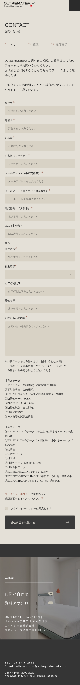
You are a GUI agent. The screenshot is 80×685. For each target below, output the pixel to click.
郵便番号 (11, 248)
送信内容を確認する (40, 522)
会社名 (10, 102)
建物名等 (10, 300)
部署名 (10, 120)
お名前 (10, 138)
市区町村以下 (12, 283)
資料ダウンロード (29, 602)
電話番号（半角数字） (19, 208)
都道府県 (11, 266)
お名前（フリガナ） (17, 155)
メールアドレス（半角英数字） (24, 173)
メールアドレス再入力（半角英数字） (28, 191)
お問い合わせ (29, 593)
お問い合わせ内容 (16, 318)
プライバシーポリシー (17, 494)
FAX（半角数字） (15, 225)
